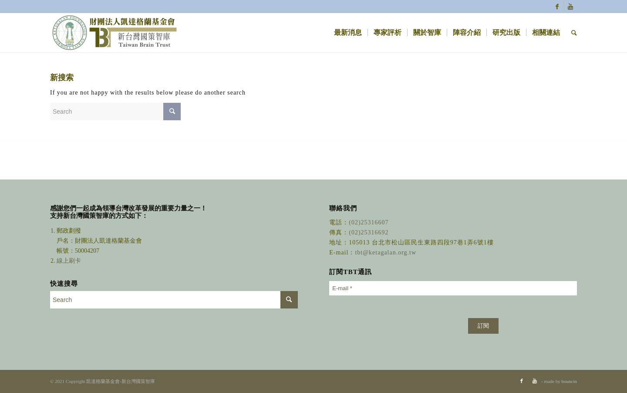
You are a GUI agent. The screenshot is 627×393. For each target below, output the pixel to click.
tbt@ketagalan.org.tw (385, 252)
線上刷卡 (70, 260)
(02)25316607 (368, 222)
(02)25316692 (368, 232)
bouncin (569, 381)
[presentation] (395, 318)
